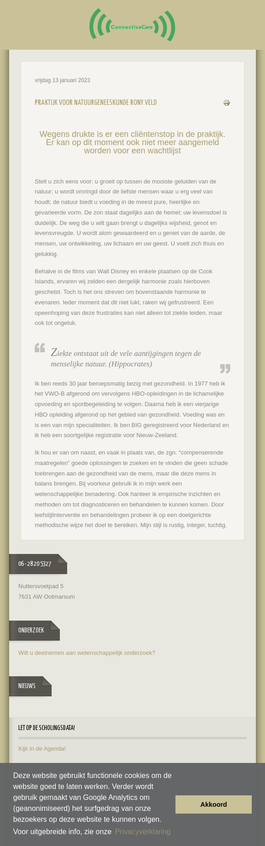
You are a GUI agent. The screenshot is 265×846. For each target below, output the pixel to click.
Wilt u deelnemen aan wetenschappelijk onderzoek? (86, 652)
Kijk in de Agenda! (42, 748)
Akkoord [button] (214, 804)
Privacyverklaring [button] (143, 832)
